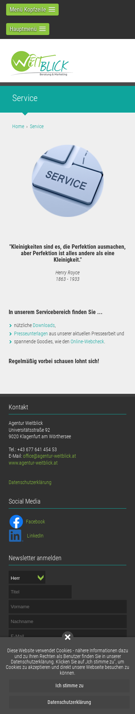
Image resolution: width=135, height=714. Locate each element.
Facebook (35, 521)
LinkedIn (35, 536)
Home (18, 126)
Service (37, 126)
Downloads (44, 325)
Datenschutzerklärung (69, 702)
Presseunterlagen (31, 333)
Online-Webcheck (87, 341)
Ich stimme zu (69, 685)
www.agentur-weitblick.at (33, 463)
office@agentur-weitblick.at (49, 456)
